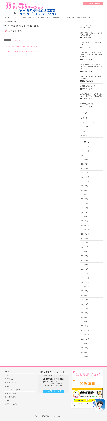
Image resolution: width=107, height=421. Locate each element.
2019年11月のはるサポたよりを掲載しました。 (23, 51)
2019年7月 (84, 348)
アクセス (8, 400)
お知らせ (84, 118)
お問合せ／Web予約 (93, 3)
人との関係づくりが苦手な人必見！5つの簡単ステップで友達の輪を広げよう (91, 54)
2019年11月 (85, 335)
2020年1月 (84, 326)
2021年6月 (84, 251)
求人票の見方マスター (87, 104)
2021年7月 (84, 247)
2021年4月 (84, 260)
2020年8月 (84, 295)
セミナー (84, 131)
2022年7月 (84, 194)
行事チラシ (84, 135)
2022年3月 (84, 212)
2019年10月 (85, 339)
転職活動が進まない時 (87, 86)
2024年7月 (84, 155)
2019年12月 (85, 330)
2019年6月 (84, 352)
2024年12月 (85, 146)
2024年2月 (84, 164)
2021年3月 (84, 265)
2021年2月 (84, 269)
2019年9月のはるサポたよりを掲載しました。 (23, 46)
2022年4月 (84, 208)
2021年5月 (84, 256)
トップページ (9, 375)
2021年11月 (85, 229)
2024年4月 (84, 159)
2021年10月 (85, 234)
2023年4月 (84, 168)
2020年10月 (85, 286)
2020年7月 (84, 300)
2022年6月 (84, 199)
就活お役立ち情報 (10, 397)
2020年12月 (85, 278)
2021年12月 (85, 225)
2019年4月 (84, 356)
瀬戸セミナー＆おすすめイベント (15, 390)
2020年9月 (84, 291)
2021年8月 (84, 243)
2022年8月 (84, 190)
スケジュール (16, 40)
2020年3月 (84, 317)
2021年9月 (84, 238)
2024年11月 (85, 151)
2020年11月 (85, 282)
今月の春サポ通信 (10, 393)
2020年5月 (84, 308)
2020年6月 (84, 304)
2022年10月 (85, 181)
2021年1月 (84, 273)
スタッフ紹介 (9, 386)
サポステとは (9, 379)
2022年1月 (84, 221)
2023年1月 (84, 173)
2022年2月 (84, 216)
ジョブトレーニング (87, 122)
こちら (6, 31)
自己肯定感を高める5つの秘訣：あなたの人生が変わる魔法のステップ (91, 66)
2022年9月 (84, 186)
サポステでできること (12, 382)
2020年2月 (84, 321)
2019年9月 (84, 343)
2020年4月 (84, 313)
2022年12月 (85, 177)
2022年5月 (84, 203)
